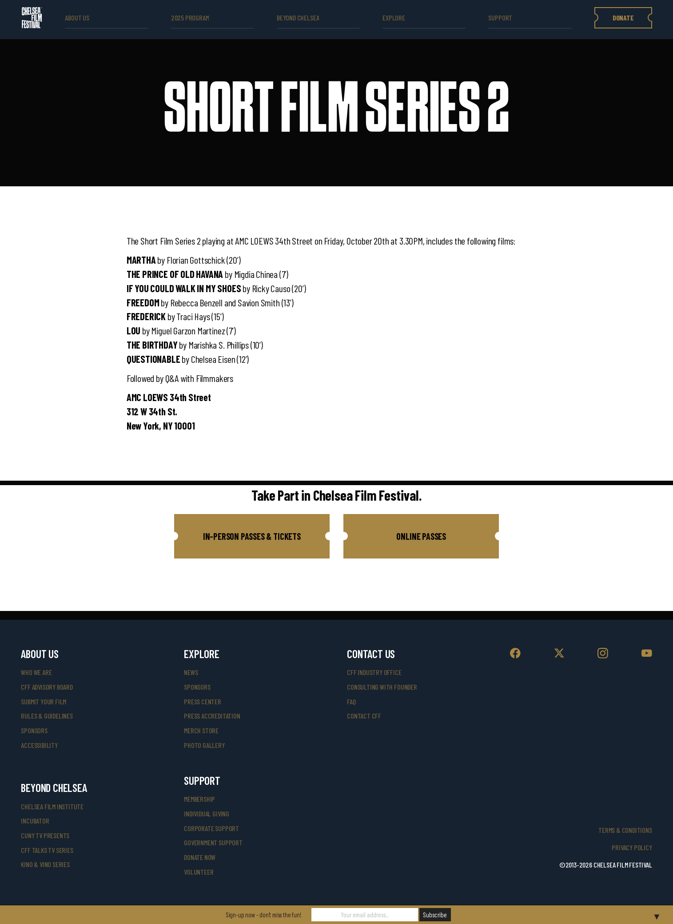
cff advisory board (47, 687)
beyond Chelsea (298, 17)
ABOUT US (77, 17)
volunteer (198, 872)
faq (351, 701)
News (191, 672)
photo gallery (204, 745)
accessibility (39, 745)
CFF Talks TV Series (47, 850)
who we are (36, 672)
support (500, 17)
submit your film (43, 701)
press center (202, 701)
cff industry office (374, 672)
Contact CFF (364, 715)
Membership (199, 799)
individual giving (206, 813)
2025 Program (190, 17)
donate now (199, 857)
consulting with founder (382, 687)
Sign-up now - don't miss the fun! (264, 915)
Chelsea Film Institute (52, 806)
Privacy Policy (632, 847)
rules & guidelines (47, 715)
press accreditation (212, 715)
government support (213, 842)
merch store (201, 730)
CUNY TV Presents (45, 835)
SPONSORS (197, 687)
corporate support (211, 828)
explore (393, 17)
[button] (252, 536)
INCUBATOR (35, 820)
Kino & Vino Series (45, 864)
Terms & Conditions (625, 830)
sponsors (34, 730)
